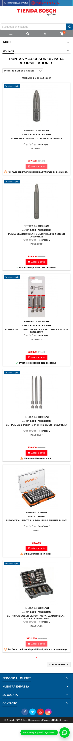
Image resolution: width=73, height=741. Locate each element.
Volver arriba (59, 664)
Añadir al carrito (36, 166)
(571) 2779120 (21, 3)
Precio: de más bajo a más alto (23, 71)
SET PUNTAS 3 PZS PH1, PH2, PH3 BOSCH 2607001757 (36, 425)
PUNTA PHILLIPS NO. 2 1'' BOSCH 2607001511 (36, 138)
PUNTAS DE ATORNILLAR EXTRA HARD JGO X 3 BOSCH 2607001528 (36, 330)
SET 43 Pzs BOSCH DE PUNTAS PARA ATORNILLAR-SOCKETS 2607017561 (36, 617)
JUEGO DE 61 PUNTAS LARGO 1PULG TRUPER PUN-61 (36, 520)
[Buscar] (36, 26)
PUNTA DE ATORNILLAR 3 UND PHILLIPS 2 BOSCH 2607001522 (36, 235)
